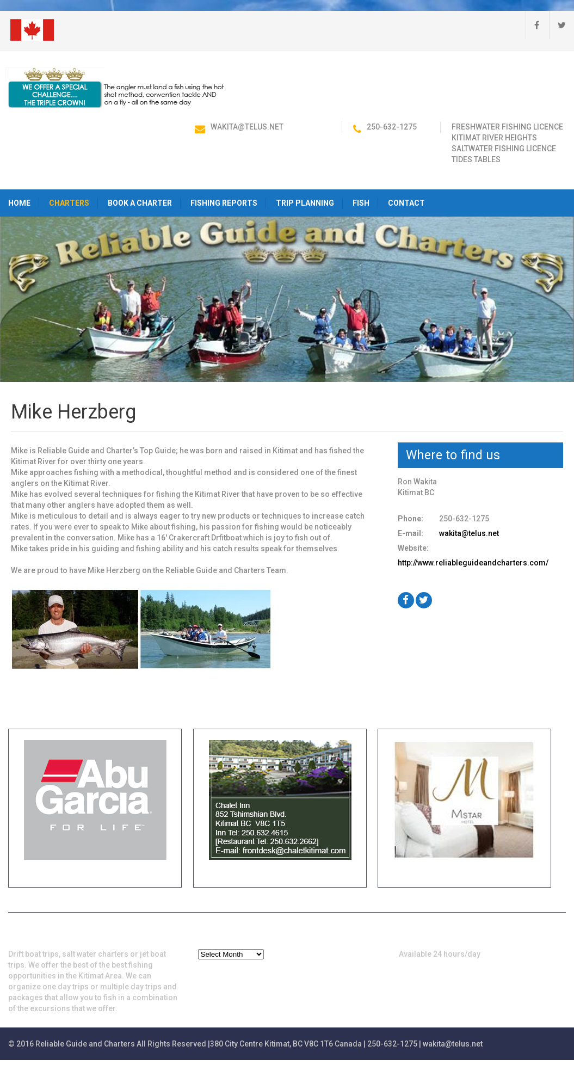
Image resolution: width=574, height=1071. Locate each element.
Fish (361, 203)
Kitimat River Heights (494, 137)
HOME (19, 203)
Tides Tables (476, 159)
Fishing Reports (223, 203)
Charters (69, 203)
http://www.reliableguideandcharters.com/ (473, 562)
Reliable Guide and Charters (85, 1043)
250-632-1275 (392, 126)
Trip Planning (305, 203)
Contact (406, 203)
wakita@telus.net (247, 126)
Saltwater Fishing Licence (504, 148)
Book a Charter (140, 203)
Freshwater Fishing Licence (507, 126)
